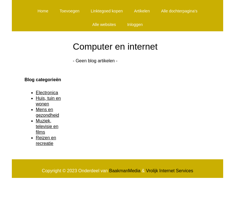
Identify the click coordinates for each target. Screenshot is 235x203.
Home (42, 11)
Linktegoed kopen (107, 11)
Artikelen (142, 11)
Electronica (47, 92)
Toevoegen (69, 11)
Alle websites (104, 24)
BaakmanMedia (124, 170)
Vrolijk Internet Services (169, 170)
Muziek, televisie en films (47, 126)
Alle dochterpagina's (179, 11)
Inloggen (135, 24)
